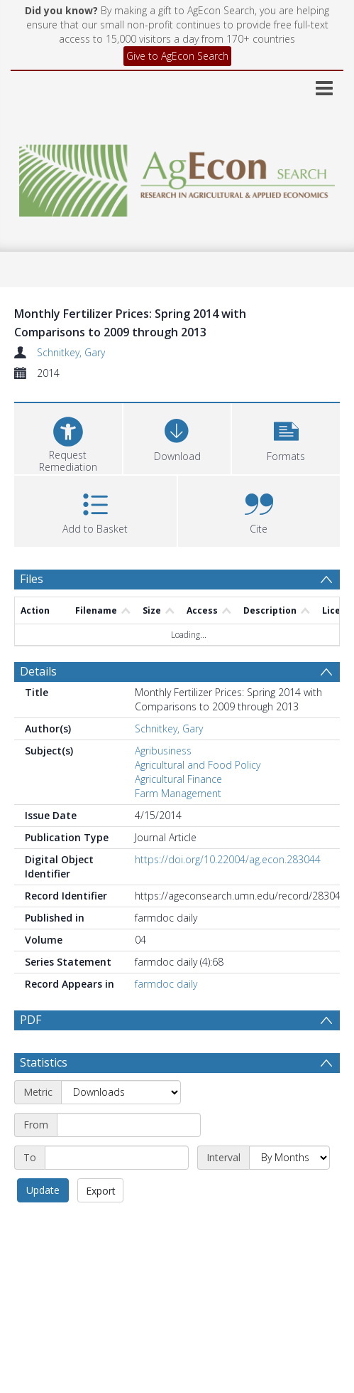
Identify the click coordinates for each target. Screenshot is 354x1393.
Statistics (43, 1096)
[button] (286, 437)
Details (38, 671)
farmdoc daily (166, 984)
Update (43, 1224)
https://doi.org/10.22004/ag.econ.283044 (228, 859)
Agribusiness (163, 750)
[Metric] (121, 1126)
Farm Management (178, 793)
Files (31, 579)
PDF (30, 1020)
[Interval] (289, 1192)
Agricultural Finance (178, 779)
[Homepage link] (177, 176)
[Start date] (129, 1159)
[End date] (117, 1192)
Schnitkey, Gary (71, 352)
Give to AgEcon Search (177, 56)
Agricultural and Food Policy (197, 765)
